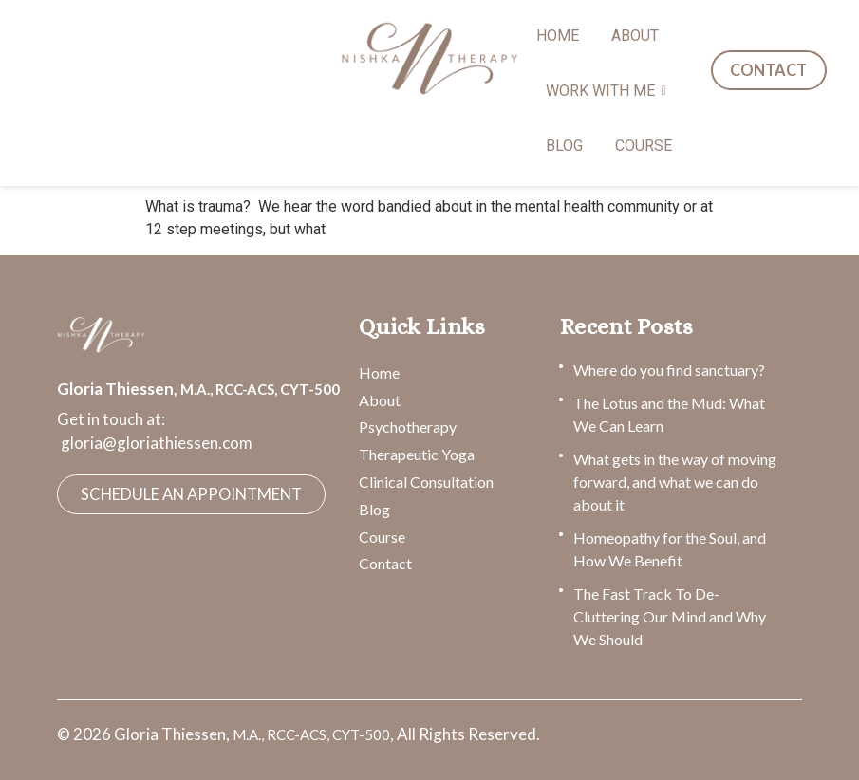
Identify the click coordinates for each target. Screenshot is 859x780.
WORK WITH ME (604, 91)
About (380, 400)
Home (379, 372)
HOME (557, 36)
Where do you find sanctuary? (669, 370)
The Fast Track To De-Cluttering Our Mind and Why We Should (669, 616)
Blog (374, 509)
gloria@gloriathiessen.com (156, 443)
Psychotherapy (408, 427)
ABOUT (635, 36)
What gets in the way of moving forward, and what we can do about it (674, 481)
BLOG (564, 146)
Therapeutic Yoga (417, 454)
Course (382, 537)
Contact (385, 563)
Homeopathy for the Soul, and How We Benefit (669, 549)
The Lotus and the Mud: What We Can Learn (669, 414)
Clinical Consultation (426, 482)
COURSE (643, 146)
